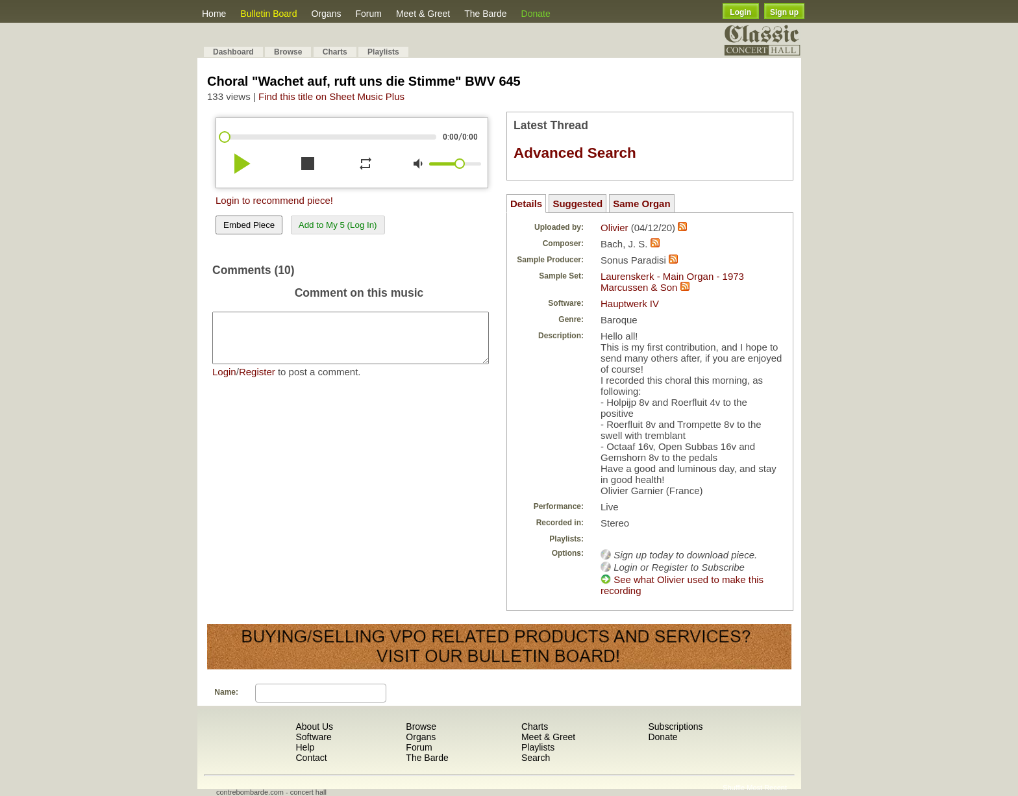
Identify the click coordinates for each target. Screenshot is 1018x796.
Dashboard (233, 51)
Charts (335, 51)
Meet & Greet (423, 13)
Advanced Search (575, 153)
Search (535, 757)
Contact (311, 757)
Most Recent (767, 787)
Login (740, 12)
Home (214, 13)
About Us (314, 726)
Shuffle (734, 787)
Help (304, 747)
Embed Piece (249, 225)
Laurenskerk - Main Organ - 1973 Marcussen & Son (672, 282)
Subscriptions (675, 726)
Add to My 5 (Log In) (338, 225)
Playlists (383, 51)
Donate (536, 13)
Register (257, 381)
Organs (326, 13)
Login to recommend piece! (274, 200)
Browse (288, 51)
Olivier (614, 227)
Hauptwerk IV (630, 303)
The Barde (485, 13)
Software (313, 737)
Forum (368, 13)
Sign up (784, 12)
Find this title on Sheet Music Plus (331, 96)
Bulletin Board (268, 13)
